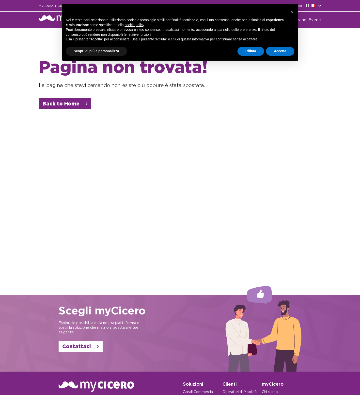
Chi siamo (270, 392)
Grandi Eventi (308, 19)
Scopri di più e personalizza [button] (96, 51)
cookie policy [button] (134, 25)
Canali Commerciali (198, 392)
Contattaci (80, 346)
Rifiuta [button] (250, 51)
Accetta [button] (280, 51)
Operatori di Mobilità (239, 392)
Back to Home (65, 104)
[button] (292, 12)
